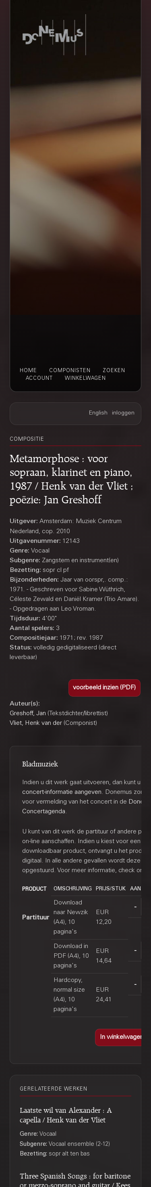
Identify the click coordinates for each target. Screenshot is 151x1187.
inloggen (123, 413)
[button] (104, 688)
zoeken (114, 370)
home (28, 370)
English (98, 413)
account (39, 378)
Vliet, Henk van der (36, 723)
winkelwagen (85, 378)
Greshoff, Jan (28, 713)
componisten (70, 370)
